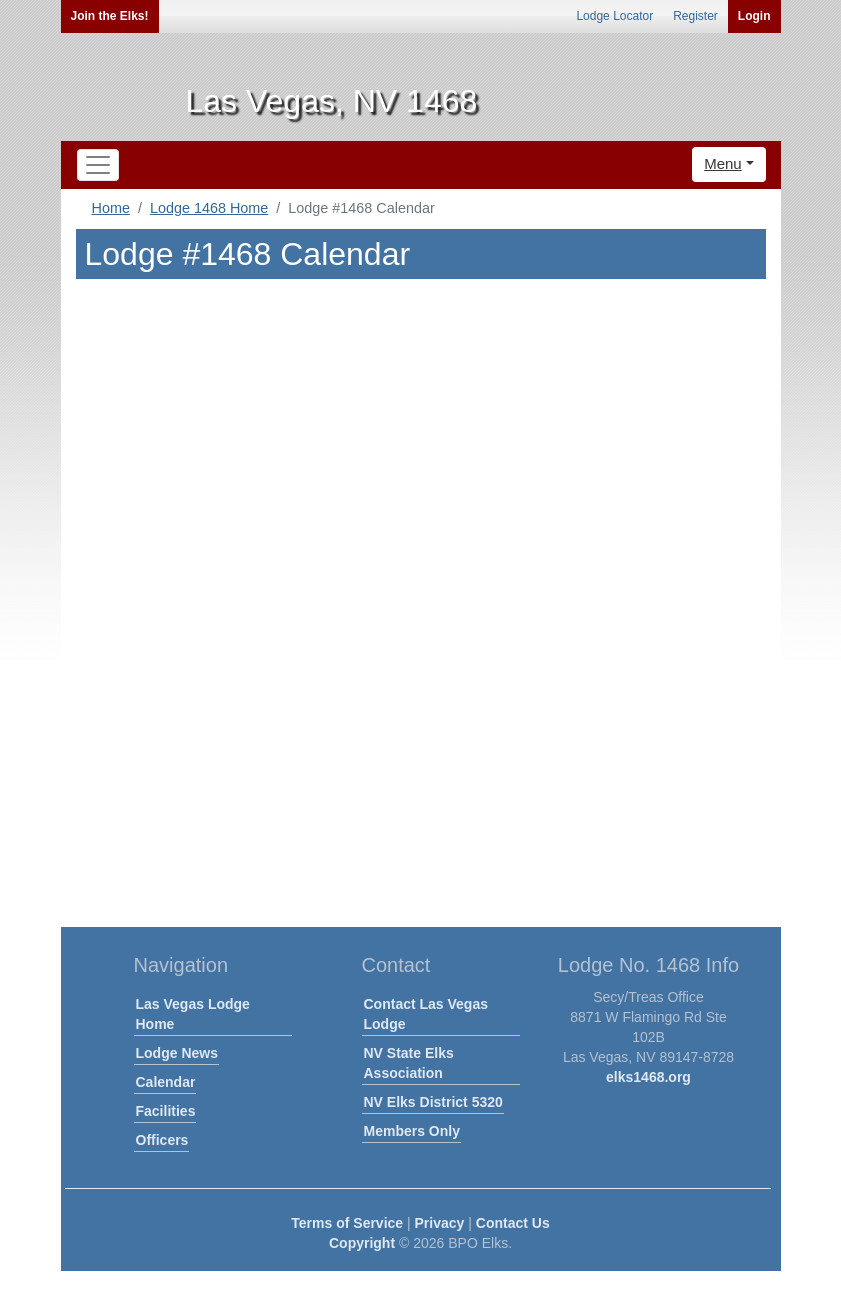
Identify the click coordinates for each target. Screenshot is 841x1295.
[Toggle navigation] (98, 165)
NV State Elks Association (409, 1063)
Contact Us (513, 1223)
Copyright (362, 1243)
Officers (162, 1140)
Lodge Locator (614, 16)
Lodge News (177, 1053)
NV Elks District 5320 (433, 1102)
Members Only (412, 1131)
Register (695, 16)
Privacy (440, 1223)
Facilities (166, 1111)
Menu (723, 163)
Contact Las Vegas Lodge (426, 1014)
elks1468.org (648, 1077)
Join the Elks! (110, 16)
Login (754, 16)
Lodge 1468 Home (209, 208)
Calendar (166, 1082)
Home (111, 208)
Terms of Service (347, 1223)
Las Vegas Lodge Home (193, 1014)
